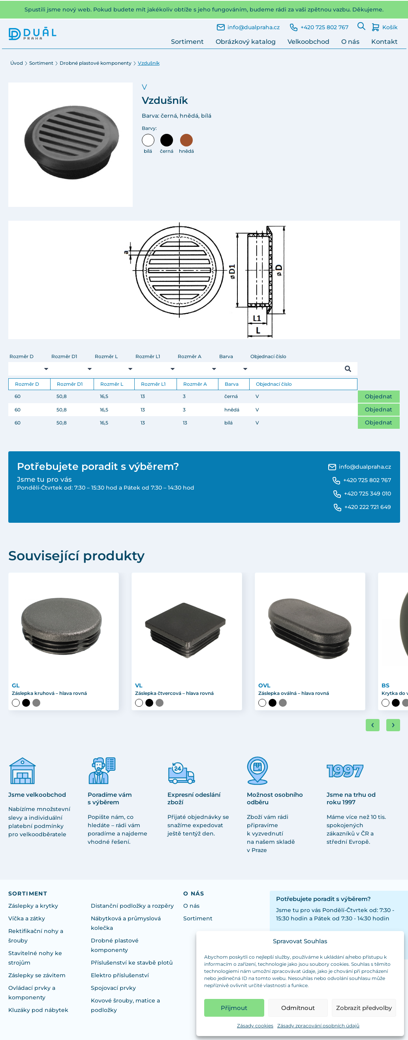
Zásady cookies (255, 1026)
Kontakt (384, 41)
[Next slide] (393, 725)
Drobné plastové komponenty (96, 63)
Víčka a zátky (26, 918)
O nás (350, 41)
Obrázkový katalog (246, 41)
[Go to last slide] (373, 725)
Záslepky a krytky (33, 905)
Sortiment (187, 41)
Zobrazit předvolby (364, 1008)
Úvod (16, 63)
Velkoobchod (308, 41)
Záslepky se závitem (37, 975)
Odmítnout (298, 1008)
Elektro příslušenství (120, 975)
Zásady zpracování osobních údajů (318, 1026)
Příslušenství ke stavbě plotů (132, 962)
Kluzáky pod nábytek (38, 1010)
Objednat (378, 396)
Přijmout (234, 1008)
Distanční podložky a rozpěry (132, 905)
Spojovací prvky (113, 987)
